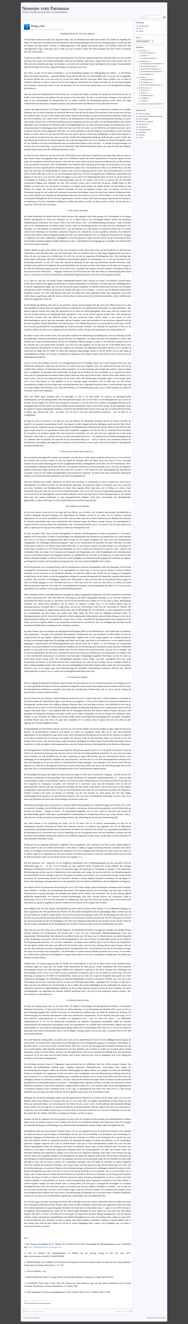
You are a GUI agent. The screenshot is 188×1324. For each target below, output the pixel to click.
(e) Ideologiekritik (57, 29)
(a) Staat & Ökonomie (147, 53)
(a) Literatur (144, 90)
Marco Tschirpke (143, 119)
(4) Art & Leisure (143, 88)
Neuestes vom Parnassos (45, 8)
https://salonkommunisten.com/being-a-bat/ (45, 1247)
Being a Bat (37, 25)
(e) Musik (144, 101)
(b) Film (143, 93)
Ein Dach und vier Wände (123, 1311)
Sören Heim (142, 132)
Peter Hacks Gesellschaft (146, 121)
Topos (140, 137)
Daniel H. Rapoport (144, 114)
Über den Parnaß (143, 26)
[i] (63, 73)
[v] (86, 701)
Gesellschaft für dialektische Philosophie (150, 116)
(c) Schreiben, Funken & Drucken (150, 85)
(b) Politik (144, 55)
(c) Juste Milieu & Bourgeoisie (150, 69)
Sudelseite (142, 135)
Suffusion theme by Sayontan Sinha (156, 1317)
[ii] (119, 533)
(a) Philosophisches (146, 79)
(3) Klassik (141, 77)
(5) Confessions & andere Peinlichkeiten (150, 104)
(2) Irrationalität (143, 61)
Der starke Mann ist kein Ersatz (33, 1311)
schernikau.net (143, 127)
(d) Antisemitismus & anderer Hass (151, 71)
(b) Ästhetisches (145, 82)
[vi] (46, 711)
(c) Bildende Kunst (146, 95)
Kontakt (141, 31)
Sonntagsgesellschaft (145, 130)
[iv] (39, 634)
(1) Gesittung (142, 51)
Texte (140, 29)
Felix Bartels (35, 1300)
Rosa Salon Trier (143, 124)
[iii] (55, 607)
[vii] (80, 857)
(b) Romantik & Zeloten (148, 66)
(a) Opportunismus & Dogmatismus (43, 29)
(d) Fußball (144, 98)
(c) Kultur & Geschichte (148, 58)
